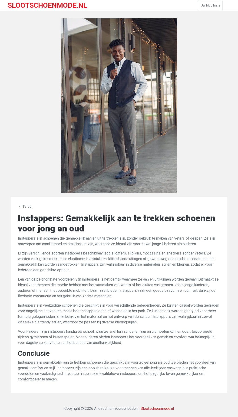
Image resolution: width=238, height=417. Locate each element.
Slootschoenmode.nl (157, 408)
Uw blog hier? (210, 5)
